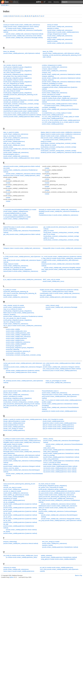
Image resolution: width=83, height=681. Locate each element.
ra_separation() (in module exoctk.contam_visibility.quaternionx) (22, 440)
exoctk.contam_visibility (13, 329)
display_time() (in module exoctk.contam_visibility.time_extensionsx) (61, 134)
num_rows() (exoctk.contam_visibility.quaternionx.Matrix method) (62, 368)
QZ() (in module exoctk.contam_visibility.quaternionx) (58, 428)
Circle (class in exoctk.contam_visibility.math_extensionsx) (20, 113)
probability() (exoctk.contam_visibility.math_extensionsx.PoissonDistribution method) (60, 407)
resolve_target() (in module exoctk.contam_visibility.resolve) (20, 457)
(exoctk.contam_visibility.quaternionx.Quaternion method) (23, 370)
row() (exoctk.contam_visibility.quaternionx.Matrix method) (60, 466)
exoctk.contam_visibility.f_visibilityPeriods (18, 335)
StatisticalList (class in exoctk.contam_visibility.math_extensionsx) (57, 506)
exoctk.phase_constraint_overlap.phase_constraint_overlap (23, 355)
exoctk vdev (4, 5)
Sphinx (12, 577)
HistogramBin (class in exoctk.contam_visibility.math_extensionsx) (62, 248)
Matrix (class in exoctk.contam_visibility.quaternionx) (18, 312)
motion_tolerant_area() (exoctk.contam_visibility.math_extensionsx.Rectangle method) (61, 307)
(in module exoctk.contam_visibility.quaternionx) (20, 28)
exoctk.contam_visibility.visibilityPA (16, 344)
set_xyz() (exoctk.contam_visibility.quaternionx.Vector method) (56, 493)
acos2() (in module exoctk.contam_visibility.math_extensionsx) (21, 24)
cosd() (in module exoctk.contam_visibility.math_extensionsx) (60, 98)
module (8, 179)
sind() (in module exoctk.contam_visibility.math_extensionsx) (56, 495)
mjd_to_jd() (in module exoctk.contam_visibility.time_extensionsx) (22, 325)
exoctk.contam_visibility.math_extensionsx (18, 336)
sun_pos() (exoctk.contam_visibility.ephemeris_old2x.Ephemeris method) (59, 520)
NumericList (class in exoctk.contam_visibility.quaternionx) (60, 370)
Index (50, 2)
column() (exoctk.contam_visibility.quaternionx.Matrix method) (21, 116)
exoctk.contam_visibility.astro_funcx (16, 331)
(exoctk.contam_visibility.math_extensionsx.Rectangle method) (24, 37)
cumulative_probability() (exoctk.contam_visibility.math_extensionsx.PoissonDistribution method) (60, 109)
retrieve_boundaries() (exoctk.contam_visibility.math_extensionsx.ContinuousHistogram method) (22, 460)
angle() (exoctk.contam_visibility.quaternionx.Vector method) (21, 26)
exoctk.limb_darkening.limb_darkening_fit (18, 351)
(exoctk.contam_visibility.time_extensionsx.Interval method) (23, 173)
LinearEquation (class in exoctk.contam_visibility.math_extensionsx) (60, 293)
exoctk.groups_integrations (14, 346)
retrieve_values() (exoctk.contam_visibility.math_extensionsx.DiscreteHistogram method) (61, 440)
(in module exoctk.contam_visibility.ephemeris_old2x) (21, 557)
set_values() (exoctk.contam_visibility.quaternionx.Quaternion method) (59, 491)
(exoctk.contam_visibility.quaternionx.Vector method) (57, 291)
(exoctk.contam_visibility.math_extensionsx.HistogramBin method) (60, 518)
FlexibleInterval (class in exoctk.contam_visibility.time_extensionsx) (58, 215)
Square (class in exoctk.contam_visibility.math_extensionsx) (56, 498)
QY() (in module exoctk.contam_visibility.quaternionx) (58, 426)
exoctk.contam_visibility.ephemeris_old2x (18, 333)
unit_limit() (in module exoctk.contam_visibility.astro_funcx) (20, 555)
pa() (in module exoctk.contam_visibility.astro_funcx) (18, 391)
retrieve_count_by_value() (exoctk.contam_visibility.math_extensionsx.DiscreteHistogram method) (21, 470)
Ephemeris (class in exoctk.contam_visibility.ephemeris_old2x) (21, 175)
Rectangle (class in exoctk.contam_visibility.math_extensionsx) (21, 451)
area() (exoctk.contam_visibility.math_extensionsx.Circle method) (22, 35)
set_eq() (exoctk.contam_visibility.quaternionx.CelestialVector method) (18, 526)
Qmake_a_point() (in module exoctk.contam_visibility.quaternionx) (22, 419)
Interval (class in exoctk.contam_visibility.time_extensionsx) (20, 271)
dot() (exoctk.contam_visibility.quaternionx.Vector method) (58, 138)
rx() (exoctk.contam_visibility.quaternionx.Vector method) (59, 468)
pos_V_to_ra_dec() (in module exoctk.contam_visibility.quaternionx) (62, 400)
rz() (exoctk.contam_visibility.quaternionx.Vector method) (59, 472)
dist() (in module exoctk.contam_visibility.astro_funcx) (56, 136)
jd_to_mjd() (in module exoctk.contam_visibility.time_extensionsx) (22, 279)
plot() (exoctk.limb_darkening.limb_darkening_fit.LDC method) (21, 404)
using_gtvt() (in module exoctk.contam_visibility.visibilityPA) (58, 559)
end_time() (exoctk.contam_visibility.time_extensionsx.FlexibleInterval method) (20, 170)
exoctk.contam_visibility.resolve (15, 340)
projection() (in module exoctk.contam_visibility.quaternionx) (59, 411)
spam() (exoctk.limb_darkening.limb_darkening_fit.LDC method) (57, 496)
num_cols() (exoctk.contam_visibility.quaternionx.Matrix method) (61, 363)
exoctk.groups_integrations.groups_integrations (20, 347)
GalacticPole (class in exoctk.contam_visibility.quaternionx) (20, 227)
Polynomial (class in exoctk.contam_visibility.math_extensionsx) (60, 394)
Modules (56, 2)
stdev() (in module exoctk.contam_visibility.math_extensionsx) (56, 507)
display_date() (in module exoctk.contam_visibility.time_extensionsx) (61, 132)
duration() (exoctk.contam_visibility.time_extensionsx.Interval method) (61, 152)
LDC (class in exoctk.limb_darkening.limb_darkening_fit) (19, 293)
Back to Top (78, 575)
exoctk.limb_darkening (12, 349)
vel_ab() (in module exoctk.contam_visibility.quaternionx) (56, 567)
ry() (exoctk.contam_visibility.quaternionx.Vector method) (59, 470)
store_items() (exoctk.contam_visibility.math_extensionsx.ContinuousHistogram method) (57, 511)
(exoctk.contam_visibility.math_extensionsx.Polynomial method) (24, 34)
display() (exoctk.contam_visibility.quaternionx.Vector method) (21, 158)
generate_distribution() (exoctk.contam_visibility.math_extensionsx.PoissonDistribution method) (21, 230)
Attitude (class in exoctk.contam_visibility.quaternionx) (63, 32)
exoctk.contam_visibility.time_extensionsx (18, 342)
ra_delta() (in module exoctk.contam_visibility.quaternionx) (20, 438)
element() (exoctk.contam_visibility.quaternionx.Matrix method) (21, 166)
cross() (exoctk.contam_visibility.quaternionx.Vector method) (59, 103)
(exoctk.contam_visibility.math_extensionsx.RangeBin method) (62, 267)
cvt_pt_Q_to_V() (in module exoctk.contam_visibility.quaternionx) (61, 120)
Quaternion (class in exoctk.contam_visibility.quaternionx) (59, 423)
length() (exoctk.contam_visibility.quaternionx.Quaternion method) (59, 289)
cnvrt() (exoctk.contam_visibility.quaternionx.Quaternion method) (22, 115)
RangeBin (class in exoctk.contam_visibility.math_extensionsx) (21, 442)
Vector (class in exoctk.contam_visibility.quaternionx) (18, 571)
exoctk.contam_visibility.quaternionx (16, 338)
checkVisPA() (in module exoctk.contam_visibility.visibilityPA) (21, 111)
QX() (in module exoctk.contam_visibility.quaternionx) (58, 425)
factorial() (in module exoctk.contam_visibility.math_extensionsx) (58, 209)
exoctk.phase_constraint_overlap (15, 353)
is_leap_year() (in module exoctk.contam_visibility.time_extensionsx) (61, 258)
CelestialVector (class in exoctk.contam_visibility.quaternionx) (21, 109)
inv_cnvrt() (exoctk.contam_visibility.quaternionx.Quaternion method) (61, 256)
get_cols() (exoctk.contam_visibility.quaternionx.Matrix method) (21, 234)
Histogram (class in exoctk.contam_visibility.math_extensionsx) (21, 248)
